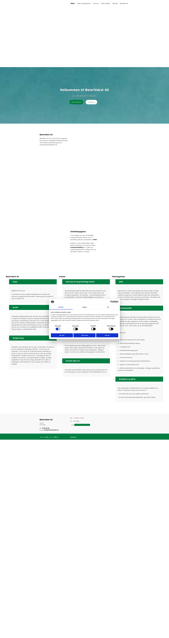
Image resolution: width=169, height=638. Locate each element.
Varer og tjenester (83, 3)
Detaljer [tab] (84, 307)
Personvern (73, 437)
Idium (46, 437)
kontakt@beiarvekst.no (51, 430)
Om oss (96, 3)
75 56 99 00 (45, 428)
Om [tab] (108, 307)
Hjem (73, 3)
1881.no (56, 437)
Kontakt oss (124, 3)
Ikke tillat (61, 335)
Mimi (95, 239)
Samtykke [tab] (61, 307)
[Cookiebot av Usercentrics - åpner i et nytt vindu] (111, 302)
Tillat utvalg (84, 335)
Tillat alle (107, 335)
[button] (76, 102)
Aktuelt (114, 3)
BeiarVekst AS (46, 419)
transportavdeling (76, 247)
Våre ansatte (105, 3)
